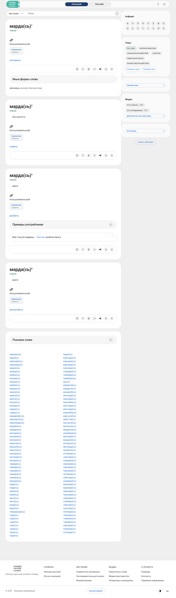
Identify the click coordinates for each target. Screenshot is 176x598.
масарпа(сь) (69, 422)
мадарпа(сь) (69, 385)
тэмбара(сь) (69, 518)
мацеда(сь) (15, 453)
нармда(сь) (15, 467)
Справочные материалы (88, 572)
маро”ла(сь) (69, 419)
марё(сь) (14, 494)
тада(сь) (14, 529)
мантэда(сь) (69, 409)
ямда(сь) (67, 354)
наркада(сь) (69, 467)
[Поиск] (115, 13)
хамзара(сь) (69, 525)
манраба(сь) (69, 402)
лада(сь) (14, 487)
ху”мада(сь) (69, 532)
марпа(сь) (15, 395)
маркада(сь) (16, 361)
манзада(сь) (69, 395)
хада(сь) (14, 535)
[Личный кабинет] (158, 4)
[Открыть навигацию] (164, 4)
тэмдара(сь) (69, 522)
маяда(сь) (15, 405)
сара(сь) (14, 525)
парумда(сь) (69, 498)
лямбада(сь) (69, 375)
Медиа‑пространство (119, 576)
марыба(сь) (16, 446)
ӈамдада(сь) (69, 481)
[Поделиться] (93, 69)
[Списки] (110, 69)
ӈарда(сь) (15, 409)
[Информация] (109, 225)
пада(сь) (14, 515)
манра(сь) (15, 382)
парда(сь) (15, 412)
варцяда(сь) (69, 364)
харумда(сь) (69, 529)
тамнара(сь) (69, 515)
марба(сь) (15, 385)
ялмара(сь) (15, 477)
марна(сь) (15, 392)
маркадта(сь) (17, 419)
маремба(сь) (69, 412)
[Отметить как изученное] (81, 69)
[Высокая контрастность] (167, 591)
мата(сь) (14, 501)
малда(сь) (15, 378)
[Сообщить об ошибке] (99, 69)
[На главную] (12, 4)
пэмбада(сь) (69, 501)
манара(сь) (15, 436)
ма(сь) (66, 382)
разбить (14, 215)
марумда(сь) (16, 364)
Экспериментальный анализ (90, 576)
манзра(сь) (15, 440)
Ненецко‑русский (52, 572)
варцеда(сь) (69, 361)
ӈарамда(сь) (69, 487)
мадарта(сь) (69, 388)
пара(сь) (14, 518)
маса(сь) (14, 498)
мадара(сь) (15, 429)
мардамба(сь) (17, 416)
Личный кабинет (96, 591)
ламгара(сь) (69, 368)
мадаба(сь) (15, 426)
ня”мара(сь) (69, 474)
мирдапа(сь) (69, 429)
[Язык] (16, 13)
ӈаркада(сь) (69, 491)
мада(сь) (14, 358)
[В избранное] (104, 69)
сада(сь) (14, 522)
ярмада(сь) (15, 481)
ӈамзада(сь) (69, 484)
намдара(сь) (69, 460)
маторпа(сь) (69, 426)
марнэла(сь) (69, 416)
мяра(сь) (14, 508)
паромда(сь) (69, 494)
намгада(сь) (69, 457)
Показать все (149, 69)
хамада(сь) (15, 474)
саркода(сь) (69, 505)
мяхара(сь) (15, 460)
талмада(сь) (69, 511)
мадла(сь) (15, 368)
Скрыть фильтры (145, 142)
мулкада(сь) (69, 436)
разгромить (16, 309)
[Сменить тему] (160, 591)
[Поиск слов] (69, 13)
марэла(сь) (15, 450)
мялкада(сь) (69, 446)
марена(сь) (15, 443)
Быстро (41, 237)
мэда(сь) (14, 505)
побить (14, 146)
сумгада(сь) (69, 508)
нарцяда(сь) (69, 470)
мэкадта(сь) (69, 443)
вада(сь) (14, 484)
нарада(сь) (15, 464)
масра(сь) (15, 402)
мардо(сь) (15, 388)
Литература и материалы (121, 580)
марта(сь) (15, 399)
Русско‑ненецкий (52, 576)
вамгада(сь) (69, 358)
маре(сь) (14, 491)
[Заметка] (87, 69)
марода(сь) (15, 354)
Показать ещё (133, 69)
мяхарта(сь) (69, 450)
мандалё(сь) (69, 392)
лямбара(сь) (69, 378)
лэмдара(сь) (69, 371)
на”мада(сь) (69, 453)
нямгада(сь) (69, 477)
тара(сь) (14, 532)
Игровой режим (84, 580)
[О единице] (76, 69)
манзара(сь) (69, 399)
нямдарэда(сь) (17, 511)
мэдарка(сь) (69, 440)
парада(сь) (15, 470)
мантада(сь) (69, 405)
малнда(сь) (15, 433)
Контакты (146, 576)
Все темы (131, 48)
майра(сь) (15, 375)
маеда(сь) (15, 371)
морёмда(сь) (69, 433)
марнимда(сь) (17, 422)
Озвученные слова (118, 572)
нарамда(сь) (69, 464)
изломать (15, 60)
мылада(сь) (16, 457)
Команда (145, 572)
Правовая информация (152, 580)
